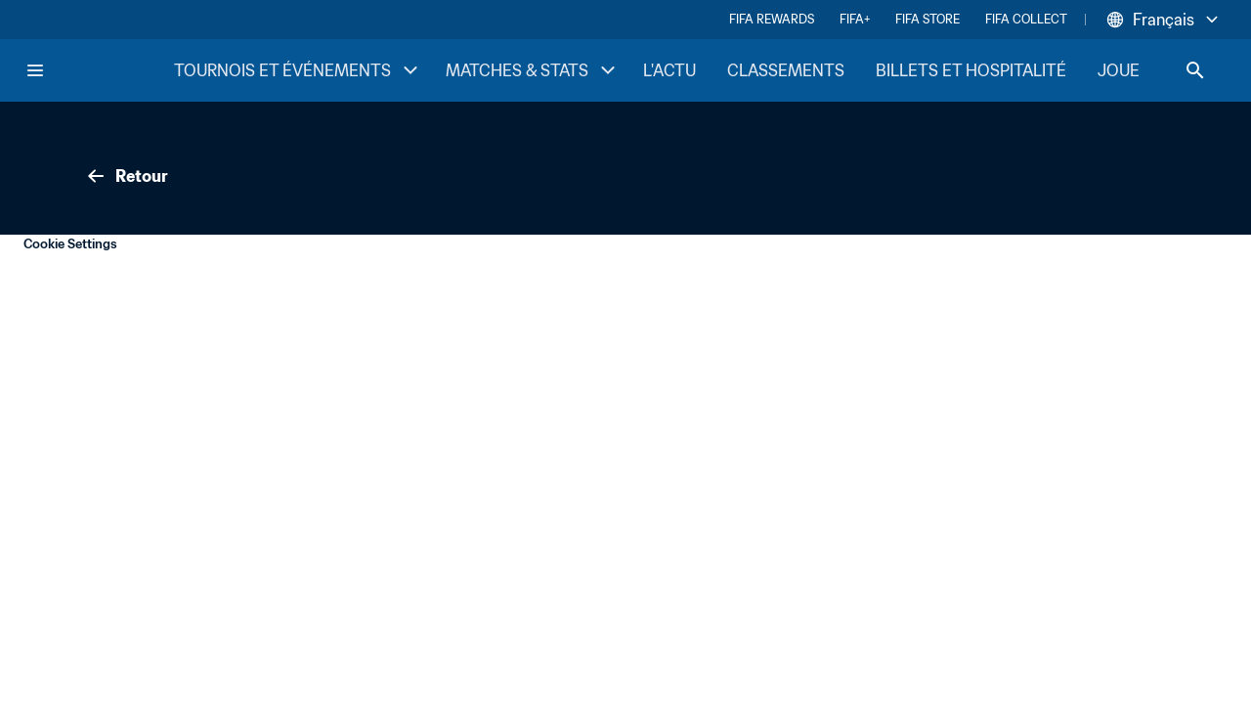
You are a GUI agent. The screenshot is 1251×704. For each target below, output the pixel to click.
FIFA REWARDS (771, 19)
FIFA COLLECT (1026, 19)
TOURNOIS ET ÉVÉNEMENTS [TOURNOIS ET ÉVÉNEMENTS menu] (298, 70)
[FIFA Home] (99, 70)
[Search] (1195, 70)
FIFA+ (855, 19)
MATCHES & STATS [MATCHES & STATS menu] (533, 70)
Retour (126, 176)
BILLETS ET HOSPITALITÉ (971, 70)
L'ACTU (669, 70)
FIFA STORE (927, 19)
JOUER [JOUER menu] (1139, 70)
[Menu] (35, 70)
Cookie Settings (70, 244)
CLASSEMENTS (785, 70)
